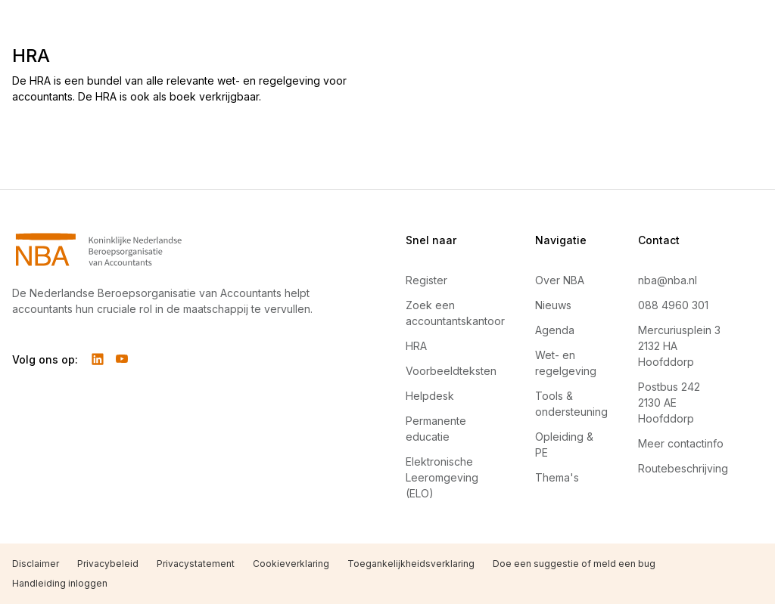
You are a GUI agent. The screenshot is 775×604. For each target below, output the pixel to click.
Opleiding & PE (564, 444)
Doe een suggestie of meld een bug (574, 563)
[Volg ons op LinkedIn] (98, 359)
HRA (416, 345)
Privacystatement (196, 563)
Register (426, 280)
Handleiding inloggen (59, 583)
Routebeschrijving (683, 468)
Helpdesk (430, 395)
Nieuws (553, 305)
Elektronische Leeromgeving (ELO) (442, 477)
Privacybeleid (108, 563)
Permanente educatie (436, 428)
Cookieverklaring (291, 563)
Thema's (557, 477)
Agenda (554, 330)
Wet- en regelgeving (565, 362)
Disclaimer (35, 563)
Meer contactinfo (681, 443)
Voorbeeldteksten (451, 370)
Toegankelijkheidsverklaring (411, 563)
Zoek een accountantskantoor (455, 313)
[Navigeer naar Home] (172, 249)
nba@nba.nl (667, 280)
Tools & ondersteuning (571, 403)
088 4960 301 (673, 305)
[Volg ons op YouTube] (122, 359)
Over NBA (559, 280)
